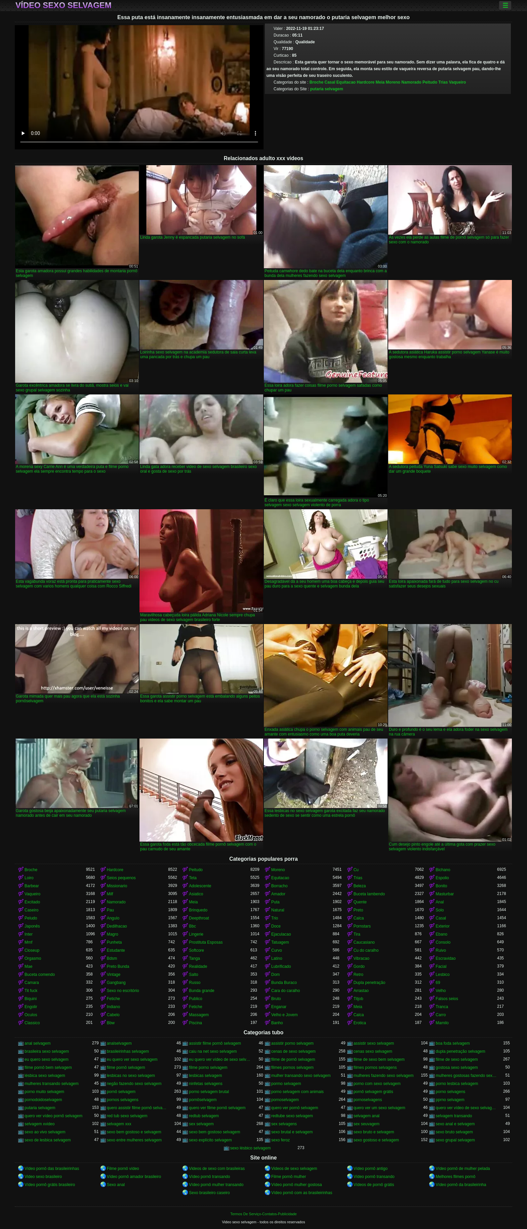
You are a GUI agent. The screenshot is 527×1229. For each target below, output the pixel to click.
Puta (275, 902)
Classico (32, 1023)
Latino (276, 958)
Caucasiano (364, 942)
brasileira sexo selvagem (47, 1051)
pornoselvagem (285, 1099)
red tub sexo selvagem (127, 1116)
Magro (112, 934)
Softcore (196, 950)
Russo (194, 982)
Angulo (113, 918)
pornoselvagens (368, 1099)
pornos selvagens (122, 1099)
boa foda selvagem (453, 1043)
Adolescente (200, 886)
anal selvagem (37, 1043)
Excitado (32, 902)
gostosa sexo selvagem (457, 1067)
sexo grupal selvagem (455, 1140)
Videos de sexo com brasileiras (217, 1168)
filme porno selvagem (208, 1067)
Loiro (29, 878)
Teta (193, 878)
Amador (278, 894)
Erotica (360, 1023)
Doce (276, 926)
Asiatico (196, 894)
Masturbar (445, 894)
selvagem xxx (119, 1124)
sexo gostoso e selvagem (376, 1140)
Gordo (359, 966)
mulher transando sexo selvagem (301, 1075)
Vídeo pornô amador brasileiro (134, 1176)
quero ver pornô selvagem (294, 1107)
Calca (359, 918)
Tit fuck (31, 990)
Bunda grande (201, 990)
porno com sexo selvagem (377, 1083)
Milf (110, 894)
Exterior (442, 926)
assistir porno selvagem (292, 1043)
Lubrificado (281, 966)
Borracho (279, 886)
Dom (275, 974)
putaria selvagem (326, 89)
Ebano (441, 934)
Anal (440, 902)
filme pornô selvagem (126, 1067)
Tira (357, 934)
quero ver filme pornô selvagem (217, 1107)
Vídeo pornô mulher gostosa (296, 1184)
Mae (28, 966)
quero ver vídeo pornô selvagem (53, 1116)
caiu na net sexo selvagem (213, 1051)
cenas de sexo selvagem (293, 1051)
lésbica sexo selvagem (45, 1075)
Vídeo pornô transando (209, 1176)
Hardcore (366, 82)
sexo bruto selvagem (454, 1132)
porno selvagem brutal (209, 1091)
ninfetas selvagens (205, 1083)
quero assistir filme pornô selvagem (137, 1107)
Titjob (358, 998)
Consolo (443, 942)
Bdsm (112, 958)
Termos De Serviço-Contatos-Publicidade (263, 1214)
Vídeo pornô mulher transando (216, 1184)
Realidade (198, 966)
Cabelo (113, 1014)
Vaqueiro (457, 82)
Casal (329, 82)
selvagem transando (454, 1116)
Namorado (411, 82)
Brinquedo (198, 910)
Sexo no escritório (123, 990)
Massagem (199, 1014)
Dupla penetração (370, 982)
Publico (195, 998)
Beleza (360, 886)
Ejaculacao (281, 934)
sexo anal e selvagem (455, 1124)
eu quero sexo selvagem (47, 1059)
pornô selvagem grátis (373, 1091)
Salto (193, 974)
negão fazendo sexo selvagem (134, 1083)
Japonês (32, 926)
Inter (29, 934)
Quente (360, 902)
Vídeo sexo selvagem (63, 5)
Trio (274, 918)
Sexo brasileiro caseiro (209, 1192)
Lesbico (442, 974)
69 (438, 982)
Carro (441, 1014)
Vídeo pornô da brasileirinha (461, 1184)
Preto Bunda (118, 966)
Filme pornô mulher (288, 1176)
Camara (32, 982)
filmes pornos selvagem (292, 1067)
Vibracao (361, 958)
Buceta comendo (40, 974)
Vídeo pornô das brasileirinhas (52, 1168)
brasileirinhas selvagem (128, 1051)
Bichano (443, 869)
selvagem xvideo (39, 1124)
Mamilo (442, 1023)
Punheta (114, 942)
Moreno (393, 82)
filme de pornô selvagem (293, 1059)
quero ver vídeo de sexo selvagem (466, 1107)
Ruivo (441, 950)
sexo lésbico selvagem (250, 1148)
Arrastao (361, 990)
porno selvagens (450, 1091)
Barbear (32, 886)
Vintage (113, 974)
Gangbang (116, 982)
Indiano (113, 1006)
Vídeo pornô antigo (371, 1168)
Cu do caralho (366, 950)
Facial (441, 966)
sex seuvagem (366, 1124)
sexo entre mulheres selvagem (134, 1140)
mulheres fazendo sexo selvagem (384, 1075)
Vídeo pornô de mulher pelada (463, 1168)
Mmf (28, 942)
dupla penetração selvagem (460, 1051)
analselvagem (119, 1043)
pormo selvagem (286, 1083)
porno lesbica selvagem (457, 1083)
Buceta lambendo (369, 894)
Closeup (32, 950)
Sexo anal (116, 1184)
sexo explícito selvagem (210, 1140)
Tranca (442, 1006)
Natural (277, 910)
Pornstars (362, 926)
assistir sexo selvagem (374, 1043)
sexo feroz (280, 1140)
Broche (316, 82)
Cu (356, 869)
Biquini (31, 998)
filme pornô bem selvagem (48, 1067)
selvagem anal (366, 1116)
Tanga (194, 958)
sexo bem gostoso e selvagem (134, 1132)
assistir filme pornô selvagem (215, 1043)
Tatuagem (280, 942)
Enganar (278, 1006)
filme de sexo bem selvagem (379, 1059)
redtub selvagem (204, 1116)
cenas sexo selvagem (373, 1051)
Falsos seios (447, 998)
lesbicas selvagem (205, 1075)
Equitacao (346, 82)
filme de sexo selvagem (457, 1059)
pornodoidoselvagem (43, 1099)
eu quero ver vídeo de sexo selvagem (219, 1059)
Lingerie (196, 934)
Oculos (31, 1014)
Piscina (195, 1023)
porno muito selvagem (44, 1091)
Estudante (116, 950)
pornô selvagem (121, 1091)
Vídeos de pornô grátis (374, 1184)
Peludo (31, 918)
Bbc (192, 926)
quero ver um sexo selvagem (379, 1107)
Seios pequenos (121, 878)
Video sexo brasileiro (43, 1176)
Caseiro (31, 910)
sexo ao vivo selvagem (45, 1132)
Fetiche (113, 998)
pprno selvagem (450, 1099)
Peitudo (429, 82)
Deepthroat (199, 918)
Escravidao (445, 958)
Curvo (276, 950)
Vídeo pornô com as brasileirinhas (301, 1192)
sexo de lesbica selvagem (48, 1140)
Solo (440, 910)
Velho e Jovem (284, 1014)
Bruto (276, 998)
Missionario (117, 886)
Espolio (442, 878)
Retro (358, 974)
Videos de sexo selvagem (294, 1168)
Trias (443, 82)
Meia (380, 82)
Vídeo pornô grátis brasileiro (50, 1184)
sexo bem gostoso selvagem (214, 1132)
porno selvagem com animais (297, 1091)
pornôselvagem (202, 1099)
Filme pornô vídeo (123, 1168)
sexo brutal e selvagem (292, 1132)
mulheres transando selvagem (52, 1083)
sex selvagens (284, 1124)
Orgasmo (33, 958)
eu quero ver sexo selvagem (132, 1059)
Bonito (441, 886)
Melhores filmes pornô (455, 1176)
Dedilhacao (117, 926)
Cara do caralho (285, 990)
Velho (441, 990)
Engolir (31, 1006)
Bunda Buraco (284, 982)
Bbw (111, 1023)
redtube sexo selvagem (292, 1116)
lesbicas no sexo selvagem (131, 1075)
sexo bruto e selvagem (374, 1132)
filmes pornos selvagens (375, 1067)
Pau (110, 910)
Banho (277, 1023)
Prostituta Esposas (205, 942)
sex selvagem (201, 1124)
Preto (358, 910)
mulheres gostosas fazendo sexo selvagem (466, 1075)
